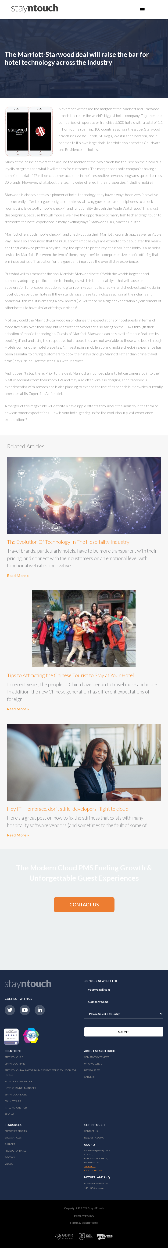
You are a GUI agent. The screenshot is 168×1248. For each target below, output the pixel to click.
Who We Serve (93, 1063)
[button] (84, 904)
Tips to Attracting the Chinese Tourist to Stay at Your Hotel (70, 675)
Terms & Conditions (84, 1223)
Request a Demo (94, 1137)
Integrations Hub (16, 1107)
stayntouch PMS (15, 1063)
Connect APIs (13, 1101)
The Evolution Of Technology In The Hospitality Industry (68, 542)
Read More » (18, 575)
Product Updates (15, 1150)
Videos (9, 1163)
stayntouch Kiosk (16, 1094)
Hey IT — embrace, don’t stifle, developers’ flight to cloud (68, 809)
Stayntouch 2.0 (14, 1057)
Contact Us (91, 1131)
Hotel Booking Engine (18, 1081)
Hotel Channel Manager (20, 1088)
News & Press (92, 1070)
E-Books (9, 1157)
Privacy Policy (84, 1216)
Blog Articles (13, 1137)
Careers (89, 1076)
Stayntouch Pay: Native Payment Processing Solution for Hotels (40, 1072)
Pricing (9, 1114)
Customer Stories (16, 1131)
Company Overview (96, 1057)
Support (10, 1144)
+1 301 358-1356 (93, 1170)
